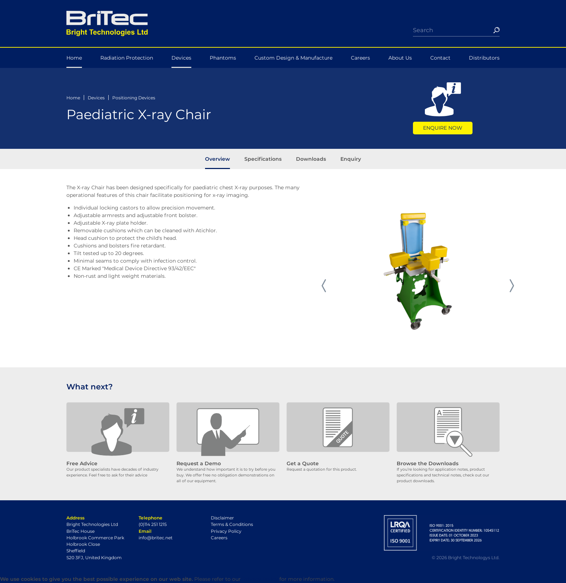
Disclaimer (222, 518)
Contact (440, 58)
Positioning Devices (133, 97)
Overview (217, 159)
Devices (181, 58)
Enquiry (350, 159)
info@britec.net (156, 537)
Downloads (311, 159)
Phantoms (223, 58)
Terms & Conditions (232, 524)
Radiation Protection (126, 58)
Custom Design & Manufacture (293, 58)
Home (74, 58)
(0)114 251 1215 (153, 524)
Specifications (263, 159)
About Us (400, 58)
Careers (360, 58)
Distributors (484, 58)
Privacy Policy (226, 531)
